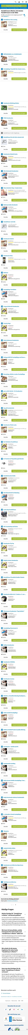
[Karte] (24, 14)
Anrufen (6, 30)
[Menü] (26, 2)
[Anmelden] (19, 2)
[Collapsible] (25, 914)
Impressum (7, 1000)
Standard (6, 16)
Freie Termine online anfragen (14, 6)
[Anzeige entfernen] (27, 1029)
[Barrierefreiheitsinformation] (22, 2)
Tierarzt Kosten (6, 993)
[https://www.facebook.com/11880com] (5, 1009)
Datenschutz (14, 1000)
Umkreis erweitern (12, 901)
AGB (19, 1000)
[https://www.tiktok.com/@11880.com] (10, 1009)
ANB (22, 1000)
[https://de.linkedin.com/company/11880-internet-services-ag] (22, 1009)
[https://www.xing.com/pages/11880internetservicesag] (18, 1009)
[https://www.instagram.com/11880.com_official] (14, 1009)
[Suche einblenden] (15, 2)
